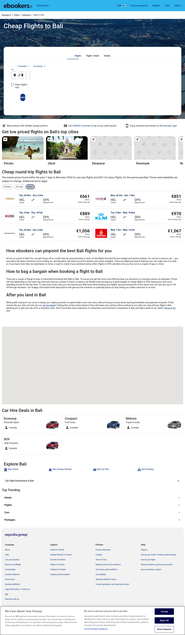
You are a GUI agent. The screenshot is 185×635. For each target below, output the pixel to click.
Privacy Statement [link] (103, 550)
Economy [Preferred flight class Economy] (164, 66)
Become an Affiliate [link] (13, 565)
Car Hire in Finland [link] (57, 560)
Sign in (178, 5)
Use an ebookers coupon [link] (151, 569)
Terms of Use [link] (101, 560)
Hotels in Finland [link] (57, 550)
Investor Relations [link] (12, 574)
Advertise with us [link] (12, 599)
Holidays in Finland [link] (58, 569)
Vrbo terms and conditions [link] (106, 569)
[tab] (78, 55)
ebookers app (169, 126)
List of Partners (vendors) (96, 631)
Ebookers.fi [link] (6, 15)
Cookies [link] (99, 555)
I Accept (164, 614)
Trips (167, 5)
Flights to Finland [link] (57, 565)
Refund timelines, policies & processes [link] (157, 565)
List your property (138, 5)
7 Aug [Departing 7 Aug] (131, 76)
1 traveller (147, 66)
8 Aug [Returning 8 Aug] (158, 76)
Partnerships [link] (10, 569)
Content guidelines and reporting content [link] (112, 584)
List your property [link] (12, 560)
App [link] (6, 594)
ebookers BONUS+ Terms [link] (106, 579)
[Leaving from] (37, 75)
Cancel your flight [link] (148, 560)
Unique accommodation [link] (60, 574)
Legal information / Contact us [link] (17, 589)
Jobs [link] (7, 555)
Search (92, 94)
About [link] (7, 550)
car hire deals (49, 305)
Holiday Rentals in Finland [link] (60, 555)
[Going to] (92, 75)
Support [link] (144, 550)
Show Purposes (164, 632)
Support (156, 5)
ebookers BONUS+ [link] (12, 584)
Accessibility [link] (101, 574)
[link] (26, 470)
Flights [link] (16, 15)
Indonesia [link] (26, 15)
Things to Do (170, 308)
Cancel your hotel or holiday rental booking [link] (158, 555)
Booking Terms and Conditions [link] (108, 565)
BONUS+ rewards (81, 126)
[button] (93, 497)
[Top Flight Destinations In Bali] (92, 480)
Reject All (164, 623)
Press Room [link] (10, 579)
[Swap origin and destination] (66, 75)
